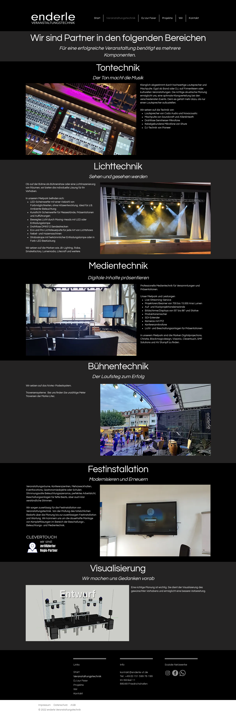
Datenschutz (61, 705)
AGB (73, 705)
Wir (75, 689)
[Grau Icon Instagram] (168, 673)
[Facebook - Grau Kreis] (175, 673)
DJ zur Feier (80, 680)
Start (76, 672)
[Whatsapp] (183, 673)
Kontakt (78, 693)
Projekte (78, 685)
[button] (81, 119)
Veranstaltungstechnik (87, 676)
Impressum (44, 705)
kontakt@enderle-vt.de (134, 672)
